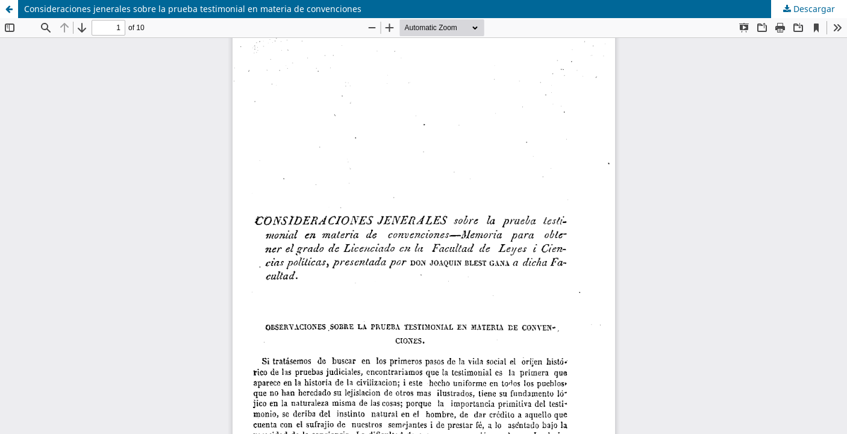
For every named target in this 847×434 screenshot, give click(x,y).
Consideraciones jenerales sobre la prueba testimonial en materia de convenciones (192, 8)
